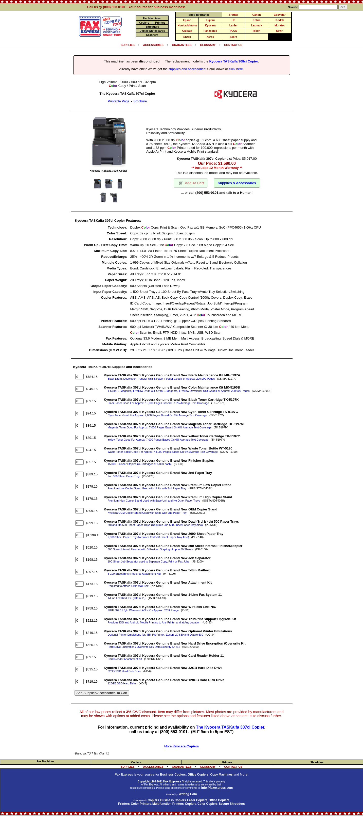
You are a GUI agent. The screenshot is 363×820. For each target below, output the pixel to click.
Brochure (140, 101)
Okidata (187, 30)
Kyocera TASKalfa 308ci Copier (233, 61)
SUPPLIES (128, 44)
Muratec (280, 25)
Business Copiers (173, 774)
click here (236, 69)
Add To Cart (191, 183)
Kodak (280, 20)
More (181, 746)
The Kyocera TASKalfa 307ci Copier (230, 727)
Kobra (257, 20)
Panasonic (210, 30)
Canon (256, 14)
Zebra (233, 36)
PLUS (233, 30)
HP (233, 20)
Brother (233, 14)
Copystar (279, 14)
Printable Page (118, 101)
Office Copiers (198, 774)
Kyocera (210, 25)
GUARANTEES (181, 44)
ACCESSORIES (153, 44)
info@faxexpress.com (217, 788)
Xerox (210, 36)
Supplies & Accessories (237, 183)
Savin (279, 30)
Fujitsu (210, 20)
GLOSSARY (208, 44)
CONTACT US (233, 44)
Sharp (187, 36)
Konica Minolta (187, 25)
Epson (187, 20)
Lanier (233, 25)
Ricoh (256, 30)
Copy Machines (221, 774)
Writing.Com (188, 794)
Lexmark (256, 25)
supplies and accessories (187, 69)
